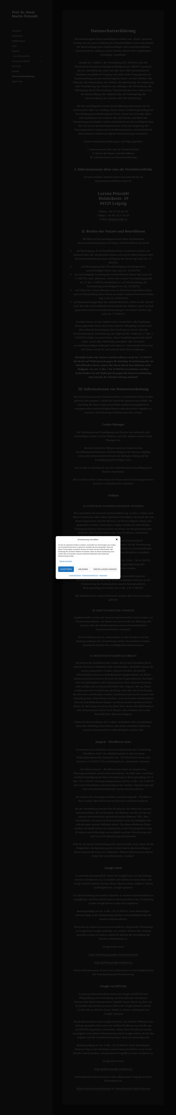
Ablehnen (83, 570)
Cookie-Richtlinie (75, 577)
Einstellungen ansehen (105, 570)
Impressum (103, 577)
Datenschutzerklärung (90, 577)
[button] (116, 541)
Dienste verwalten (65, 563)
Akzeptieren (66, 570)
